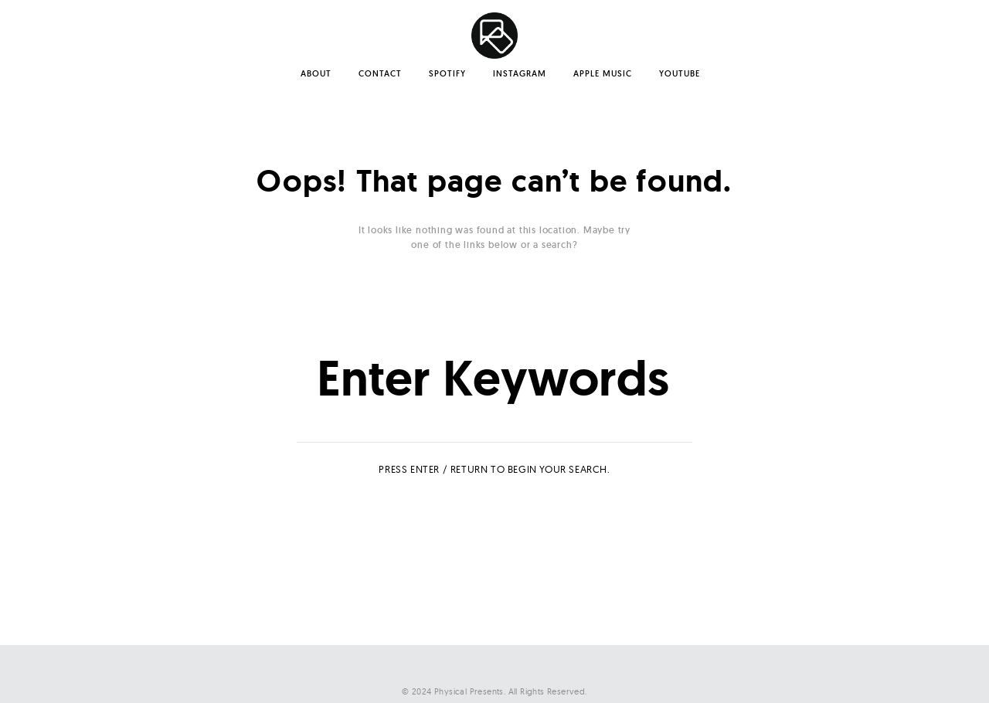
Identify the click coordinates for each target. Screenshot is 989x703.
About (316, 73)
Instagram (519, 73)
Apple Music (602, 73)
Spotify (447, 73)
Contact (380, 73)
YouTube (679, 73)
